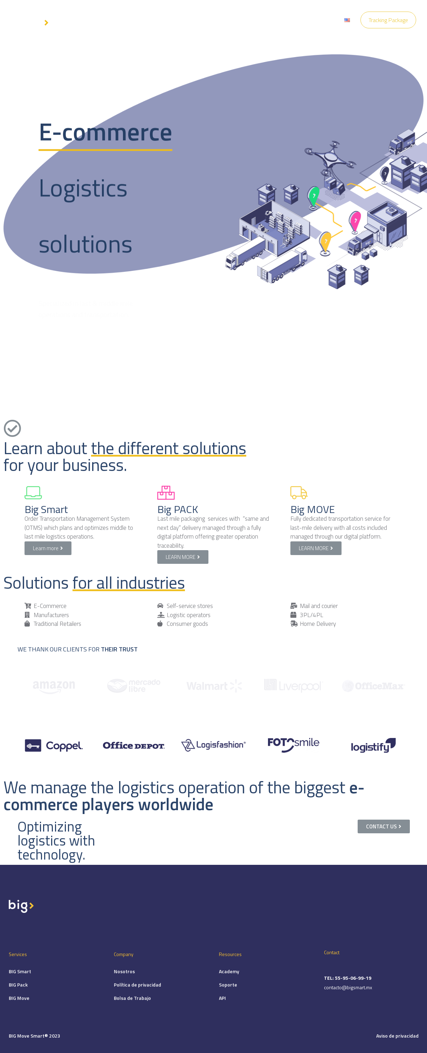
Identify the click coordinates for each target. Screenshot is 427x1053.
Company (207, 20)
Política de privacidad (137, 996)
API (222, 1010)
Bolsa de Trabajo (132, 1010)
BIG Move (19, 1010)
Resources (240, 20)
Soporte (228, 996)
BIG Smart (20, 983)
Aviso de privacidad (397, 1035)
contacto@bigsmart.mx (348, 1001)
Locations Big (316, 20)
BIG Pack (18, 996)
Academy (229, 983)
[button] (48, 548)
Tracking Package (388, 20)
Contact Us (277, 20)
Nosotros (124, 983)
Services (175, 20)
